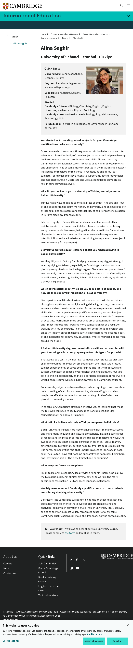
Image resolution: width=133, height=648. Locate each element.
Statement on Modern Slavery (110, 611)
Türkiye (14, 36)
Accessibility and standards (75, 611)
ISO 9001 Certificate (26, 611)
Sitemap (8, 611)
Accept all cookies (94, 641)
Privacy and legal (49, 611)
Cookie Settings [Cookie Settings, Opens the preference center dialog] (11, 640)
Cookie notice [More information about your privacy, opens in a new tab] (94, 634)
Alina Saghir (20, 43)
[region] (66, 634)
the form (70, 533)
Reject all (117, 641)
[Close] (127, 625)
